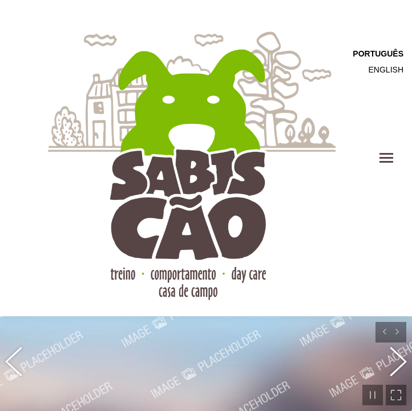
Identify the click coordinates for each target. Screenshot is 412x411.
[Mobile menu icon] (386, 158)
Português (378, 53)
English (386, 69)
